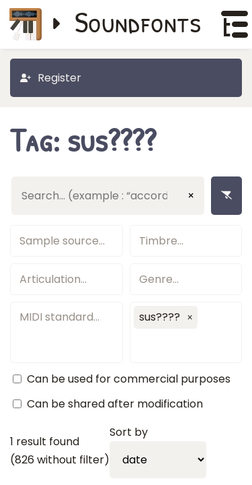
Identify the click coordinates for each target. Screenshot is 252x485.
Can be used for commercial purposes (128, 379)
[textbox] (66, 241)
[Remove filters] (226, 195)
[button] (190, 317)
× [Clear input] (190, 195)
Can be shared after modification (115, 404)
